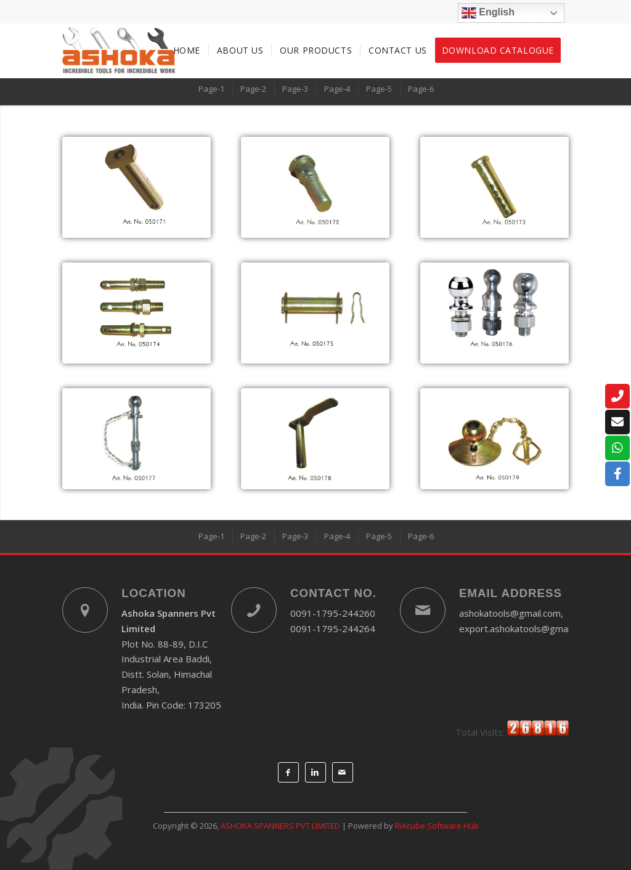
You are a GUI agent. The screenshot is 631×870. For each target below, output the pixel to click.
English (488, 13)
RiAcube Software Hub (437, 825)
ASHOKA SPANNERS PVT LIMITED (280, 825)
